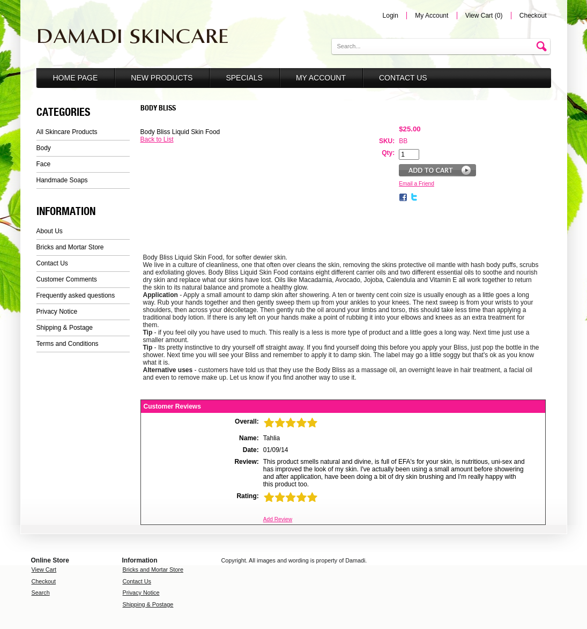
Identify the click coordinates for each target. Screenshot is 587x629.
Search (41, 592)
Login (390, 15)
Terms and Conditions (67, 343)
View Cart (44, 569)
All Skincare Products (67, 132)
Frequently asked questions (75, 295)
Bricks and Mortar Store (70, 247)
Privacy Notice (57, 311)
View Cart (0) (484, 15)
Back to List (157, 139)
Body (43, 148)
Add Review (277, 519)
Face (43, 164)
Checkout (533, 15)
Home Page (75, 77)
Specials (244, 77)
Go (543, 47)
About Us (49, 231)
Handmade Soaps (62, 180)
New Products (161, 77)
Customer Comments (66, 279)
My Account (431, 15)
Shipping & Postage (64, 327)
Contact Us (403, 77)
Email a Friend (416, 184)
